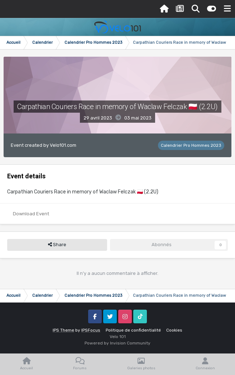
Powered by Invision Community (117, 343)
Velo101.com (63, 145)
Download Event (31, 213)
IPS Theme (63, 330)
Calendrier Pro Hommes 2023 (191, 145)
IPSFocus (90, 330)
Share (57, 244)
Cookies (174, 330)
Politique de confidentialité (133, 330)
